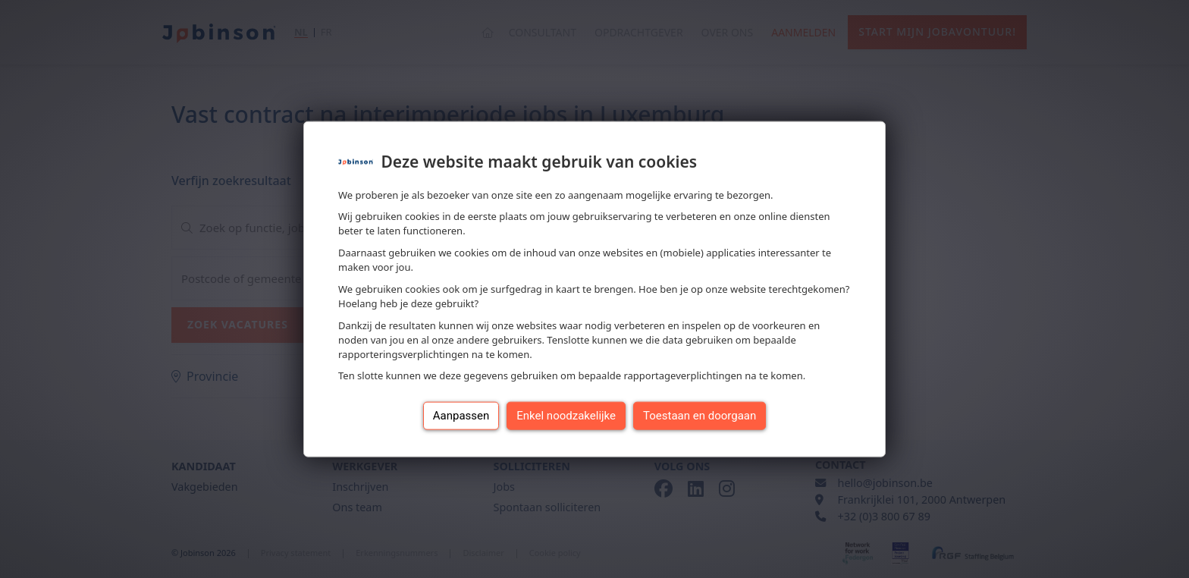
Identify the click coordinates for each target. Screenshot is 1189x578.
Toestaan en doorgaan (699, 416)
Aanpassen (461, 416)
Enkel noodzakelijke (566, 416)
